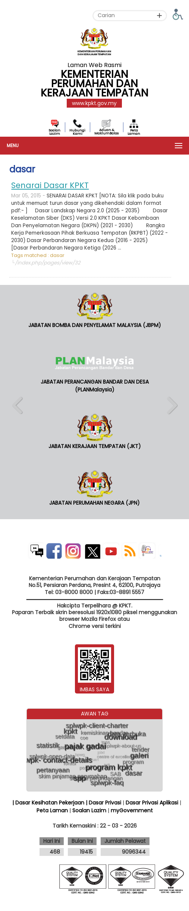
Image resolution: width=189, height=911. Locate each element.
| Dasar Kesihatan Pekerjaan (49, 802)
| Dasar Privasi (103, 802)
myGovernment (132, 810)
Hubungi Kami (77, 132)
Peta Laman (133, 132)
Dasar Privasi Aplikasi (152, 802)
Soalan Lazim (54, 132)
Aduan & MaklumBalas (106, 132)
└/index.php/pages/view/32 (45, 262)
